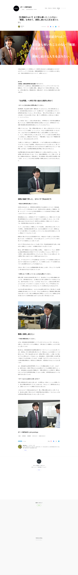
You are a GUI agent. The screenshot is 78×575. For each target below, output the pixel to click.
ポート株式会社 (26, 7)
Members (54, 8)
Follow (23, 9)
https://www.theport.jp (29, 9)
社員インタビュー (39, 502)
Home (46, 8)
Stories (58, 8)
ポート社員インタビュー (39, 465)
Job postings (63, 8)
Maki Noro (22, 26)
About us (50, 8)
